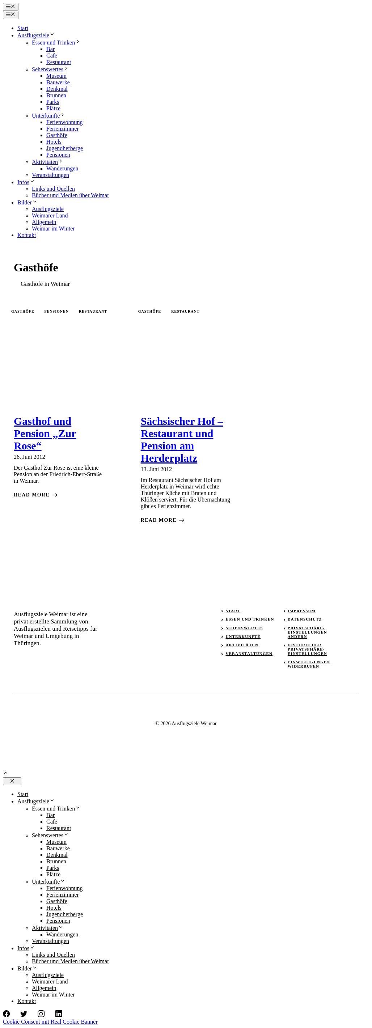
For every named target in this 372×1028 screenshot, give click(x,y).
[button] (6, 774)
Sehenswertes (50, 69)
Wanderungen (62, 168)
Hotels (54, 142)
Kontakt (26, 235)
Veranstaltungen (50, 175)
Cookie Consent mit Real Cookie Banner (50, 1022)
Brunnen (56, 95)
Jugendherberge (64, 148)
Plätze (53, 108)
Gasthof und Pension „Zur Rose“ (45, 433)
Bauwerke (58, 82)
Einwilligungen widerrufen (309, 664)
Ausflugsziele (36, 35)
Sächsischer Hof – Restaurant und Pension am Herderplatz (182, 439)
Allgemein (44, 222)
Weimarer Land (50, 215)
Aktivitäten (48, 162)
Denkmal (57, 89)
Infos (26, 182)
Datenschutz (305, 619)
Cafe (51, 55)
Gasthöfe (56, 135)
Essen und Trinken (56, 42)
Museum (56, 76)
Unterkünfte (48, 116)
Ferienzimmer (62, 129)
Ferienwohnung (64, 122)
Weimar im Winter (53, 228)
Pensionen (58, 155)
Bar (50, 49)
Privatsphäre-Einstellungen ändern (307, 632)
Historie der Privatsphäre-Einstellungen (307, 649)
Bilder (27, 202)
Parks (52, 102)
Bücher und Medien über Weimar (70, 195)
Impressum (302, 611)
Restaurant (58, 62)
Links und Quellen (53, 189)
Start (22, 28)
